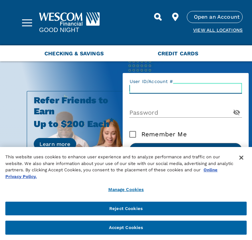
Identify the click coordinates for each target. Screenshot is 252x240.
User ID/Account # (151, 81)
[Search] (158, 17)
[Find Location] (175, 17)
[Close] (241, 157)
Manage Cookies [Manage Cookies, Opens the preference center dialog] (126, 189)
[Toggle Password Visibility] (236, 112)
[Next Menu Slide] (239, 53)
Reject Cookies (126, 208)
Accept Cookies (126, 227)
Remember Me (164, 134)
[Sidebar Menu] (27, 23)
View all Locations (218, 30)
